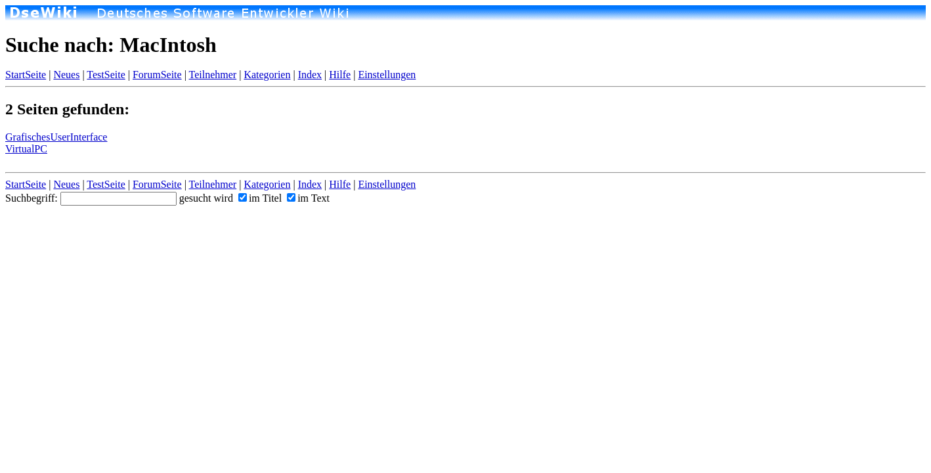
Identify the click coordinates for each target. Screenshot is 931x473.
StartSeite (25, 74)
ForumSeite (157, 74)
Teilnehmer (213, 74)
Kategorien (267, 74)
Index (310, 74)
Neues (66, 74)
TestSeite (106, 74)
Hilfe (340, 74)
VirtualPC (26, 148)
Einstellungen (387, 74)
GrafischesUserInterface (56, 137)
